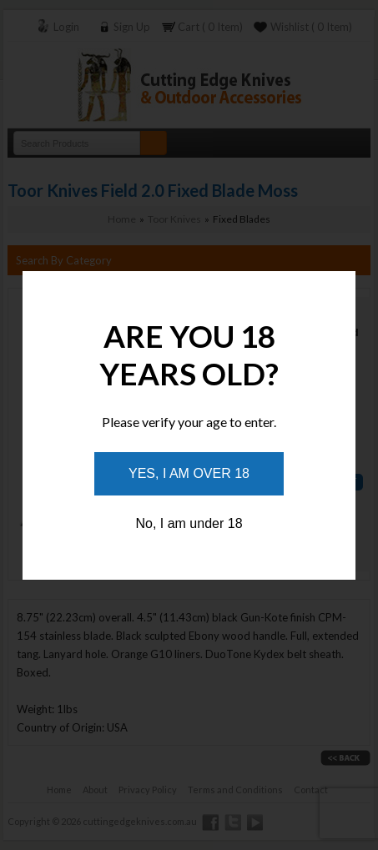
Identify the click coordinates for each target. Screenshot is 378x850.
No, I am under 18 (188, 523)
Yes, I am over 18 (189, 473)
